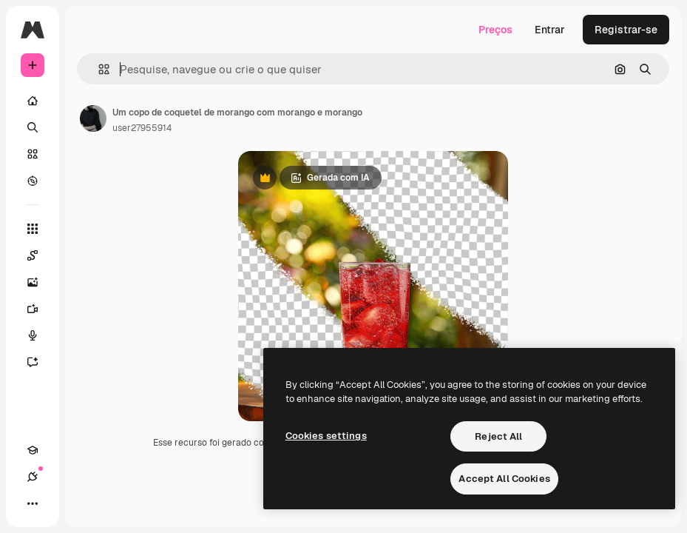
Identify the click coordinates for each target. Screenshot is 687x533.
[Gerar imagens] (40, 282)
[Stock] (32, 154)
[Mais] (32, 503)
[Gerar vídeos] (40, 309)
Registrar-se (626, 29)
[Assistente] (40, 362)
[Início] (32, 101)
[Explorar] (32, 180)
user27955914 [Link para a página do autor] (142, 128)
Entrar (550, 29)
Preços (495, 29)
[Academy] (32, 450)
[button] (98, 69)
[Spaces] (40, 255)
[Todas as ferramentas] (32, 229)
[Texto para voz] (40, 335)
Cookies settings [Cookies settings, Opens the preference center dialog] (326, 435)
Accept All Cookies (503, 478)
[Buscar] (32, 127)
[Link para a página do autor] (93, 118)
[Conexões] (32, 477)
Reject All (498, 436)
